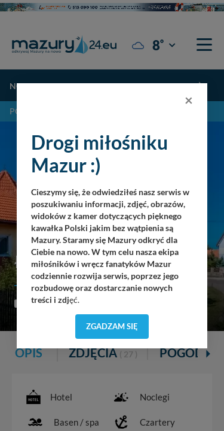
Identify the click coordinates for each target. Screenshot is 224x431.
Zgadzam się (112, 326)
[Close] (188, 100)
